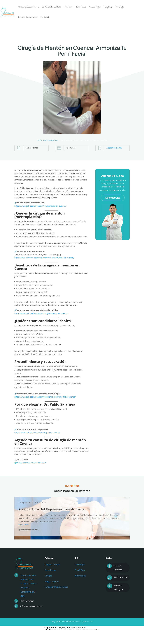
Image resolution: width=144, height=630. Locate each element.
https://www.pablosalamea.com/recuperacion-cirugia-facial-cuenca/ (45, 397)
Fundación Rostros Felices (28, 17)
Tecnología (119, 7)
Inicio (39, 140)
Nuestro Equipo (95, 7)
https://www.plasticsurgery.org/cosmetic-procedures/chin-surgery (44, 257)
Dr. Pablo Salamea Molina (52, 7)
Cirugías (67, 7)
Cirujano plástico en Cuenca (28, 7)
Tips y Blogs (108, 7)
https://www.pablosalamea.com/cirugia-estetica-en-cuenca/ (41, 313)
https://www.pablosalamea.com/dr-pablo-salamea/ (37, 432)
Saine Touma (81, 7)
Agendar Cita (112, 197)
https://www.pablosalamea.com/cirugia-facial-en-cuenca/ (40, 206)
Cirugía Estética (26, 502)
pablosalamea (27, 529)
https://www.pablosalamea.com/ (31, 462)
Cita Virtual (45, 17)
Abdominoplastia (50, 140)
